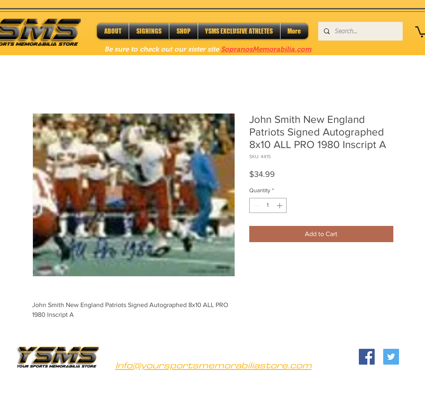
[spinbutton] (268, 205)
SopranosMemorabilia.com (266, 49)
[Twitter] (391, 357)
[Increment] (280, 205)
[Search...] (360, 31)
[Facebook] (367, 357)
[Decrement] (255, 205)
